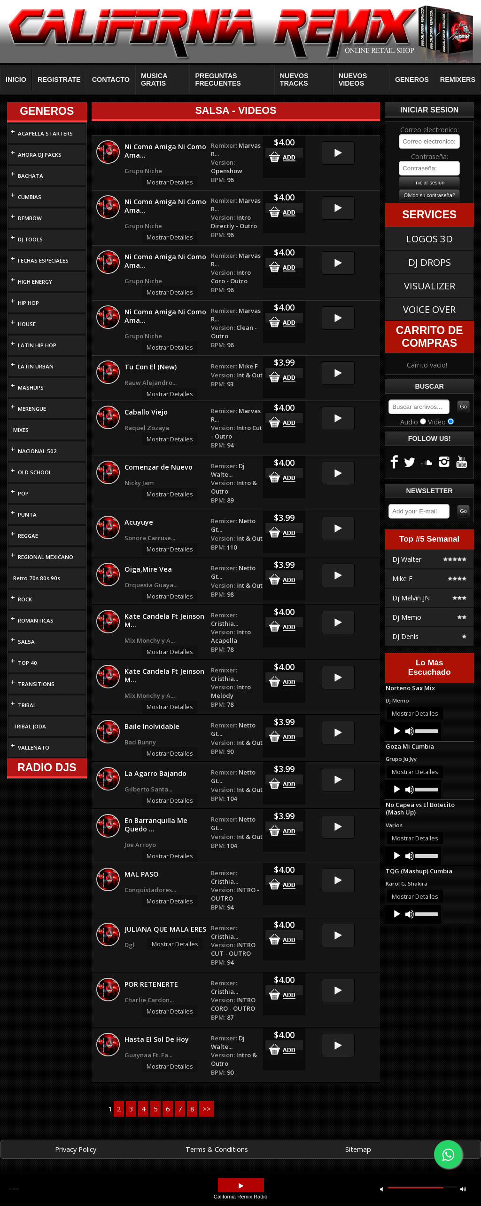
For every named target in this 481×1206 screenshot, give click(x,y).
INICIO (16, 79)
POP (23, 493)
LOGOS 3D (429, 238)
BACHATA (30, 175)
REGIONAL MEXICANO (45, 556)
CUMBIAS (29, 196)
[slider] (426, 730)
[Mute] (409, 731)
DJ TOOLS (30, 239)
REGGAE (28, 535)
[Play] (397, 731)
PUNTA (27, 514)
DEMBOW (30, 218)
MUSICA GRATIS (154, 79)
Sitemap (358, 1149)
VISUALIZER (429, 285)
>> (206, 1108)
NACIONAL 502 (37, 451)
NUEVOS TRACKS (294, 79)
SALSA (26, 641)
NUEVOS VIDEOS (353, 79)
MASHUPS (31, 387)
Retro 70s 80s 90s (36, 578)
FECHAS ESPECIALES (43, 260)
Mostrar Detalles (170, 182)
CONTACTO (111, 79)
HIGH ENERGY (35, 281)
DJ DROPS (429, 262)
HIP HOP (28, 302)
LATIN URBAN (36, 366)
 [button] (463, 1188)
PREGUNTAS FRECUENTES (218, 79)
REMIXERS (457, 79)
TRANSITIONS (36, 683)
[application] (413, 731)
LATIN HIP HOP (37, 345)
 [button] (241, 1186)
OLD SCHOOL (35, 472)
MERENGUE (32, 408)
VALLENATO (33, 747)
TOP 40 (27, 662)
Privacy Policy (75, 1149)
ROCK (25, 599)
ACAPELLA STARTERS (45, 133)
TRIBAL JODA (29, 726)
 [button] (381, 1188)
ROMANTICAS (36, 620)
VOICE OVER (429, 309)
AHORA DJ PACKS (40, 154)
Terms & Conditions (217, 1149)
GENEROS (412, 79)
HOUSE (27, 323)
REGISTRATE (59, 79)
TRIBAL (27, 705)
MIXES (21, 429)
